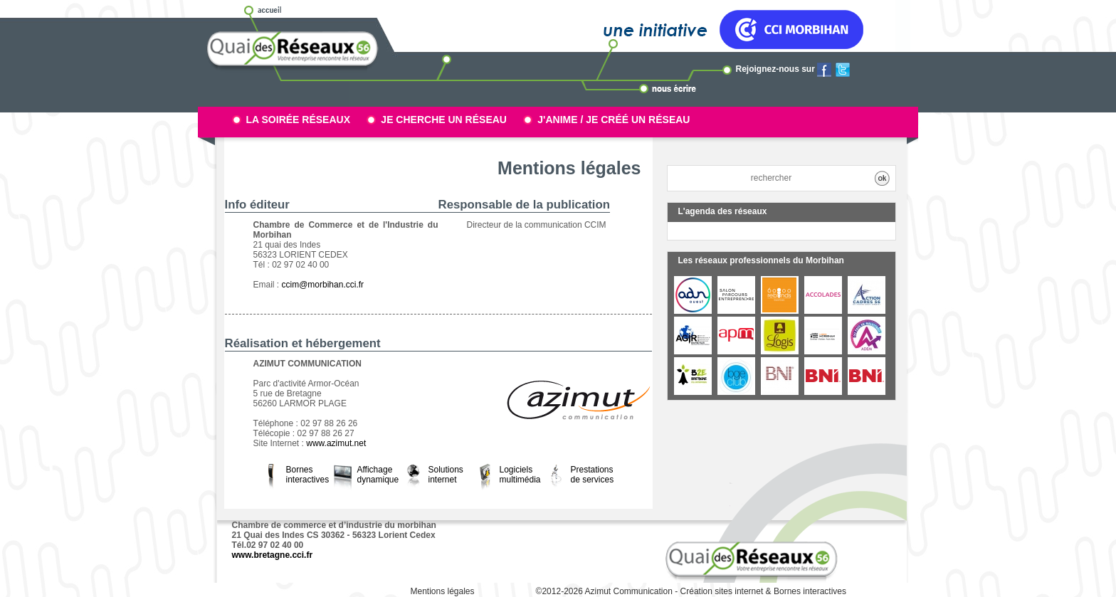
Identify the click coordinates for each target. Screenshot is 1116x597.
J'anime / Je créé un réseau (613, 119)
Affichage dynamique (378, 475)
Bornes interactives (308, 475)
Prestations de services (592, 475)
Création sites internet (722, 591)
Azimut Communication (629, 591)
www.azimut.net (336, 443)
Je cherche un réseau (444, 119)
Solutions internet (445, 475)
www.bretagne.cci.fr (272, 555)
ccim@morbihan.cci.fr (323, 285)
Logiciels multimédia (520, 475)
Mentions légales (442, 591)
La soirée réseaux (298, 119)
